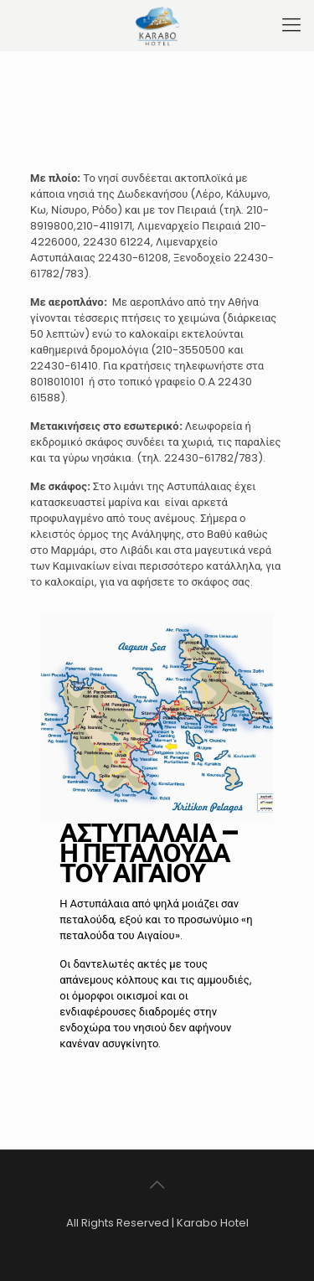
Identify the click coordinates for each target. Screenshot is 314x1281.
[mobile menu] (291, 25)
